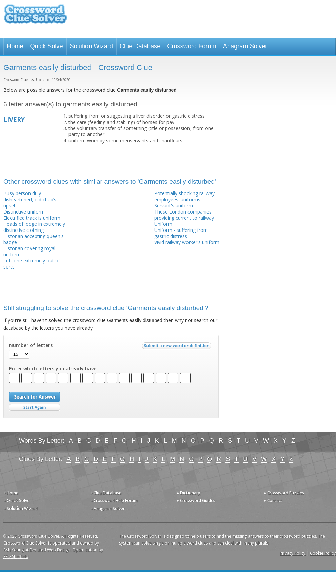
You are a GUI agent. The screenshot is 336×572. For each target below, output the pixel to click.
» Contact (273, 500)
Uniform (163, 224)
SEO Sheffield (15, 556)
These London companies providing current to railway (184, 214)
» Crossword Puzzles (284, 493)
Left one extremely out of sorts (31, 263)
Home (15, 46)
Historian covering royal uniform (29, 251)
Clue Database (140, 46)
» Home (10, 493)
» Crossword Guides (196, 500)
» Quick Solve (16, 500)
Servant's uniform (173, 205)
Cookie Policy (323, 553)
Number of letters (31, 345)
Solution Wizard (91, 46)
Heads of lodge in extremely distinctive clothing (34, 227)
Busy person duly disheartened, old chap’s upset (29, 199)
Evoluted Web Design (49, 550)
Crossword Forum (191, 46)
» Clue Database (105, 493)
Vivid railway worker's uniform (186, 242)
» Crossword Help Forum (114, 500)
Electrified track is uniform (31, 218)
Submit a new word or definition (177, 347)
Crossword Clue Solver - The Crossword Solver (35, 17)
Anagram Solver (245, 46)
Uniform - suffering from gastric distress (181, 233)
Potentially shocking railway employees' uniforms (184, 196)
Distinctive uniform (24, 211)
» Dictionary (188, 493)
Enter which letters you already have (52, 369)
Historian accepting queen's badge (33, 239)
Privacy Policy (292, 553)
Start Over (34, 407)
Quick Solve (46, 46)
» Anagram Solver (107, 508)
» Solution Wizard (20, 508)
